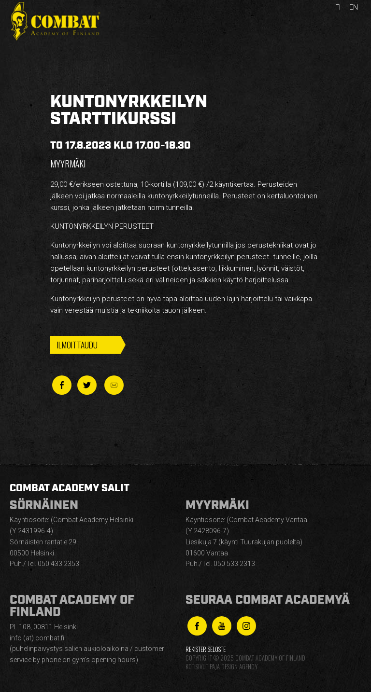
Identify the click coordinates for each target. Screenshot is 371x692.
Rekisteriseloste (206, 649)
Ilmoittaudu (77, 344)
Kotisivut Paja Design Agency (221, 666)
